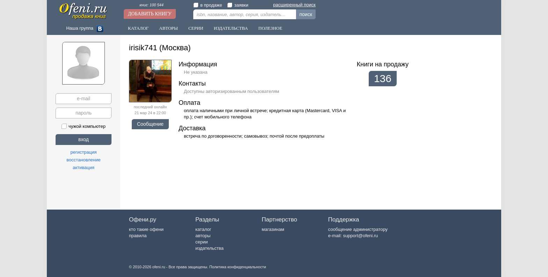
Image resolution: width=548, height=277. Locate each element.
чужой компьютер (84, 126)
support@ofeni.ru (360, 235)
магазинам (273, 229)
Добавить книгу (150, 13)
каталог (203, 229)
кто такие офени (146, 229)
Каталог (138, 28)
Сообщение (150, 124)
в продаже (207, 5)
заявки (237, 5)
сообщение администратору (358, 229)
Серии (195, 28)
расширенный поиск (294, 4)
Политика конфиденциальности (237, 267)
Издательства (231, 28)
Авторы (168, 28)
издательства (209, 248)
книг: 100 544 (151, 5)
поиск (306, 14)
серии (201, 242)
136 (382, 78)
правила (137, 235)
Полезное (270, 28)
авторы (202, 235)
